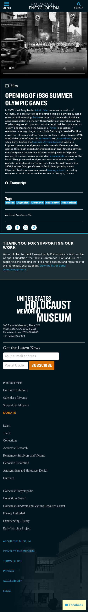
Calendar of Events (15, 397)
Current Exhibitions (15, 390)
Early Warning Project (16, 528)
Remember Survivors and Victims (24, 455)
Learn (6, 425)
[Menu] (7, 6)
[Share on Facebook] (17, 227)
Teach (6, 433)
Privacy (8, 571)
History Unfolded (14, 513)
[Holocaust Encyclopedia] (44, 6)
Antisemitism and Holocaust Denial (25, 470)
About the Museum (17, 541)
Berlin (10, 202)
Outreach (8, 478)
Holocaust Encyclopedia (18, 491)
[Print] (9, 227)
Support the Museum (16, 405)
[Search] (79, 6)
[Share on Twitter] (25, 227)
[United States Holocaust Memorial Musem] (44, 309)
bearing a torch (56, 170)
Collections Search (14, 498)
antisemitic (45, 138)
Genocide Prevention (16, 463)
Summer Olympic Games (46, 141)
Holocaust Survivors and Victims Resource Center (34, 505)
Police (36, 117)
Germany (37, 202)
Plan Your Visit (12, 382)
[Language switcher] (34, 227)
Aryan (53, 127)
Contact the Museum (18, 551)
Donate (9, 412)
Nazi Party (52, 202)
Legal (7, 591)
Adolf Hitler (41, 110)
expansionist (64, 138)
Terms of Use (12, 561)
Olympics (22, 202)
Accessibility (12, 580)
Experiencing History (16, 521)
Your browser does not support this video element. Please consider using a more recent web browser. (44, 45)
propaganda (57, 155)
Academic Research (15, 448)
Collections (10, 440)
